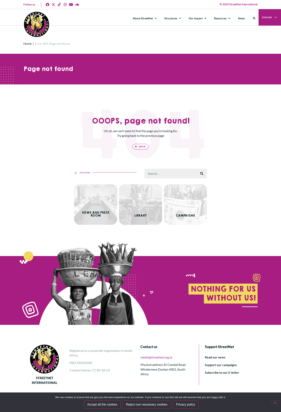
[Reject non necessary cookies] (274, 402)
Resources (222, 18)
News (241, 18)
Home (27, 43)
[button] (254, 18)
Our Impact (197, 18)
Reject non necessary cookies (147, 405)
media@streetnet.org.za (156, 355)
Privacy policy (186, 405)
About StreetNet (145, 18)
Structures (173, 18)
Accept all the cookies (102, 405)
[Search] (202, 173)
